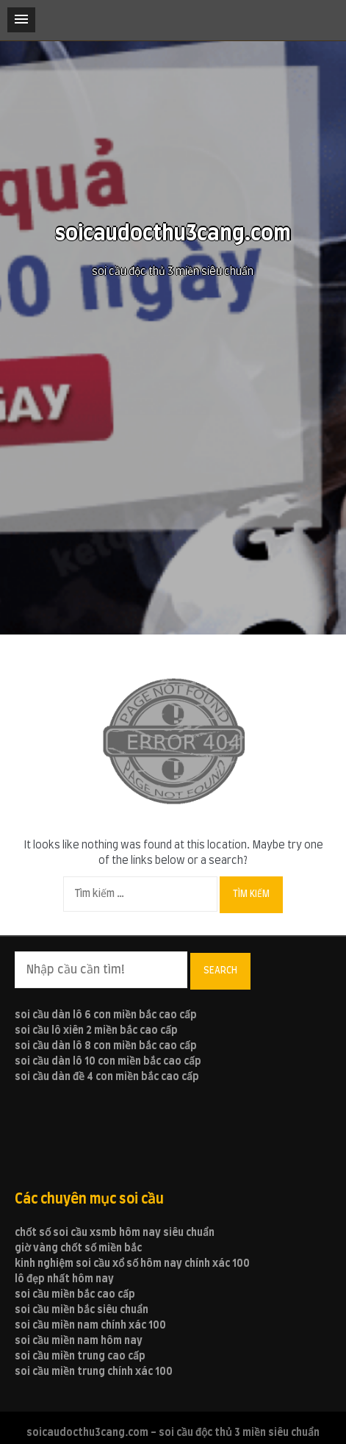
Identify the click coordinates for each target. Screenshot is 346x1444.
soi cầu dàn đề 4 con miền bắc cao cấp (107, 1077)
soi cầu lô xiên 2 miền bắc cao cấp (96, 1031)
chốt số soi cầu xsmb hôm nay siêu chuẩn (115, 1233)
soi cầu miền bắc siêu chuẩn (81, 1310)
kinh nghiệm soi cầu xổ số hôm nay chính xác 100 (132, 1264)
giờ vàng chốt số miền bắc (78, 1248)
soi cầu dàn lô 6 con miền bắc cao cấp (106, 1015)
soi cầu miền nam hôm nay (79, 1341)
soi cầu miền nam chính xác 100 (90, 1325)
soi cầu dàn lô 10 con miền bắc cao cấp (108, 1062)
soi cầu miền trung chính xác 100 (94, 1372)
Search (220, 970)
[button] (21, 19)
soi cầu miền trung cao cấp (80, 1356)
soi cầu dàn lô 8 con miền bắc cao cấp (106, 1046)
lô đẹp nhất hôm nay (64, 1279)
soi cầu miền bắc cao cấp (75, 1295)
